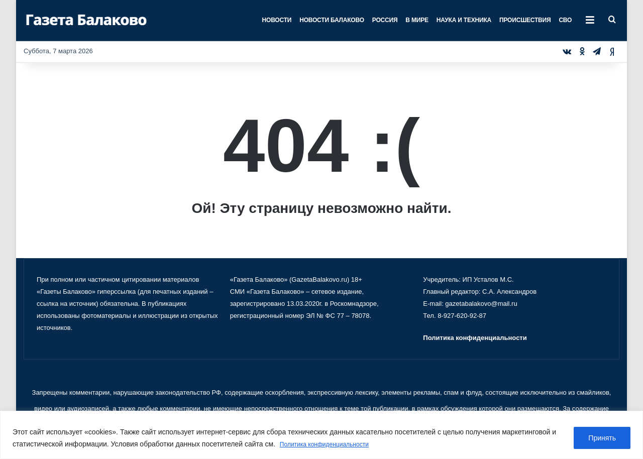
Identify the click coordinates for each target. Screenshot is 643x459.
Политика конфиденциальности (332, 444)
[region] (321, 435)
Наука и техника (464, 20)
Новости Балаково (331, 20)
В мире (416, 20)
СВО (565, 20)
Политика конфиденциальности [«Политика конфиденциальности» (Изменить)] (474, 337)
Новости (277, 20)
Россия (385, 20)
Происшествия (525, 20)
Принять (602, 438)
